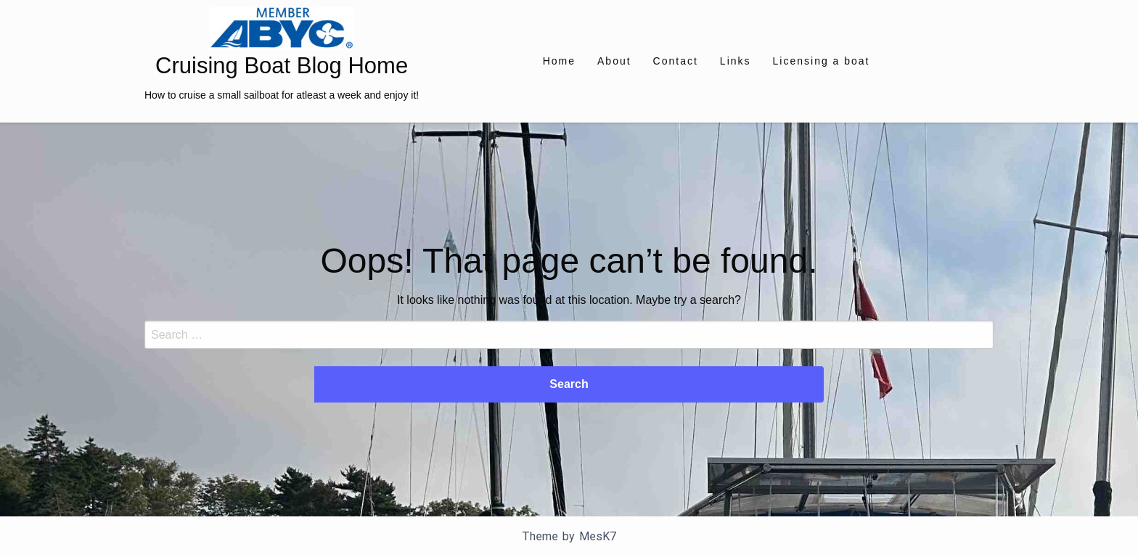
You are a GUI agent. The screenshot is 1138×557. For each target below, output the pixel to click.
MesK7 (597, 536)
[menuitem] (559, 61)
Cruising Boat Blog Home (281, 65)
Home (559, 61)
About (614, 61)
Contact (675, 61)
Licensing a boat (821, 61)
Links (735, 61)
